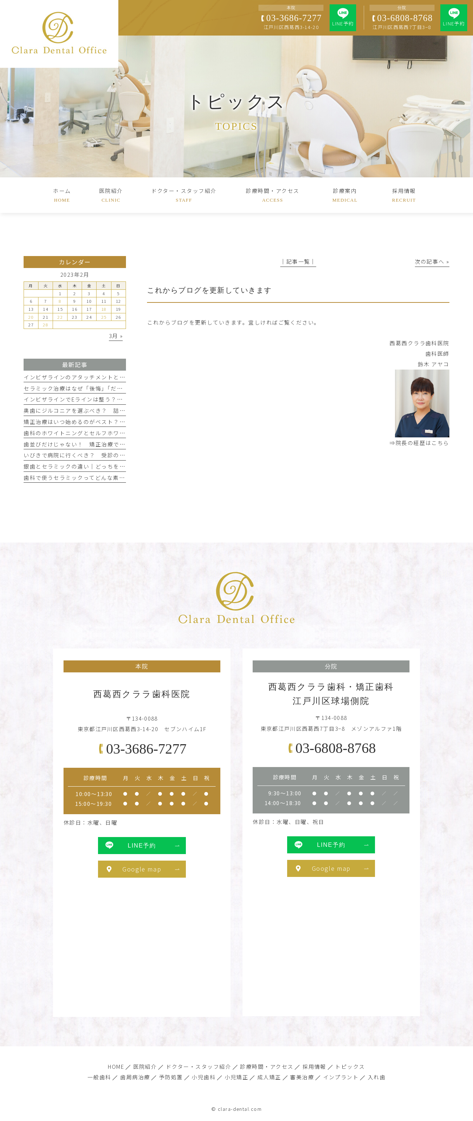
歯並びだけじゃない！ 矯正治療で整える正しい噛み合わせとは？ (113, 444)
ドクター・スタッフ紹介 (198, 1066)
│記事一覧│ (298, 261)
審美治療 (302, 1077)
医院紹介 (145, 1066)
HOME (116, 1066)
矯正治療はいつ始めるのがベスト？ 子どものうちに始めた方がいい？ (119, 421)
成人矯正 (269, 1077)
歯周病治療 (135, 1077)
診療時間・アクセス (266, 1066)
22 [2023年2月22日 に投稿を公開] (60, 317)
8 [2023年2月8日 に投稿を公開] (60, 301)
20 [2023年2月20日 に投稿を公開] (31, 317)
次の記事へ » (432, 261)
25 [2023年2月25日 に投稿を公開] (104, 317)
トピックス (350, 1066)
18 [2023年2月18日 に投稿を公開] (104, 309)
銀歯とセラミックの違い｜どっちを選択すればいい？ (95, 466)
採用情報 (314, 1066)
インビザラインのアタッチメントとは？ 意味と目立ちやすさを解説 (116, 377)
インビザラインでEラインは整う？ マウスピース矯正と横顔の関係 (115, 399)
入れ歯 (377, 1077)
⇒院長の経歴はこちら (419, 442)
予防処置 (171, 1077)
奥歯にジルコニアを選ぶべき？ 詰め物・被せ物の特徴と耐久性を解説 (119, 410)
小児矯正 (237, 1077)
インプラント (341, 1077)
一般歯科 (99, 1077)
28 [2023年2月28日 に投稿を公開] (45, 324)
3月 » (116, 335)
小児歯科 (204, 1077)
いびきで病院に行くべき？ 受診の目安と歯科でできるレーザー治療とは (122, 455)
